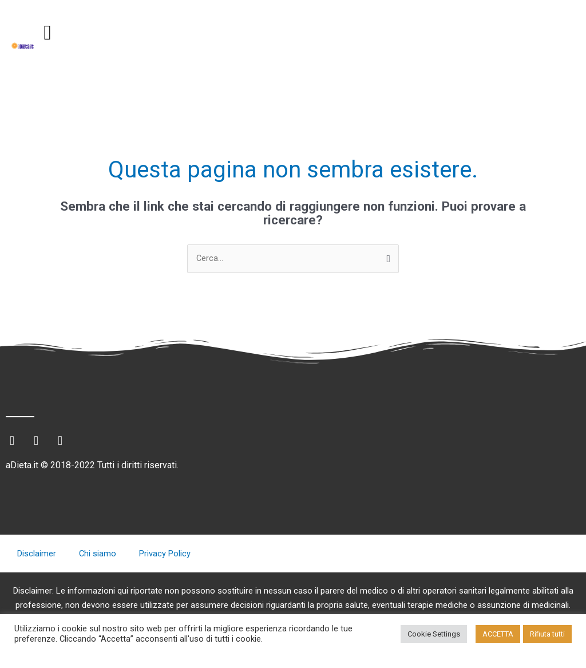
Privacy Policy (165, 554)
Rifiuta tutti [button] (547, 634)
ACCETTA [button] (497, 634)
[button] (48, 32)
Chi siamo (98, 554)
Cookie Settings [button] (433, 634)
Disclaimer (36, 554)
